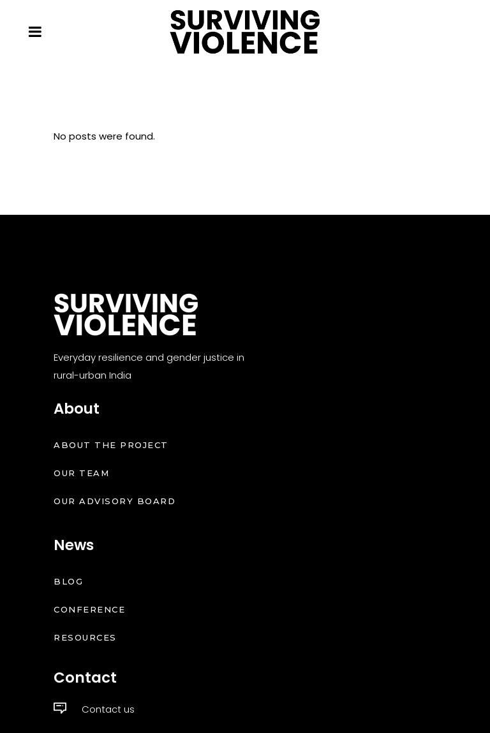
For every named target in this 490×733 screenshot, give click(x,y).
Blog (68, 581)
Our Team (81, 473)
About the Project (111, 445)
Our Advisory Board (114, 501)
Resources (85, 637)
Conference (89, 609)
